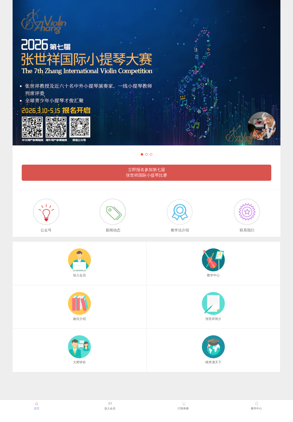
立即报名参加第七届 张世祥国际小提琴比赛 (146, 172)
